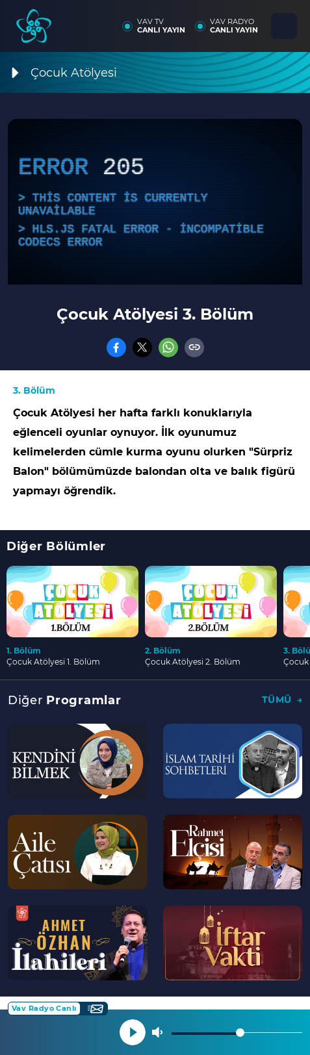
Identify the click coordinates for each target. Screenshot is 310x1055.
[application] (155, 202)
